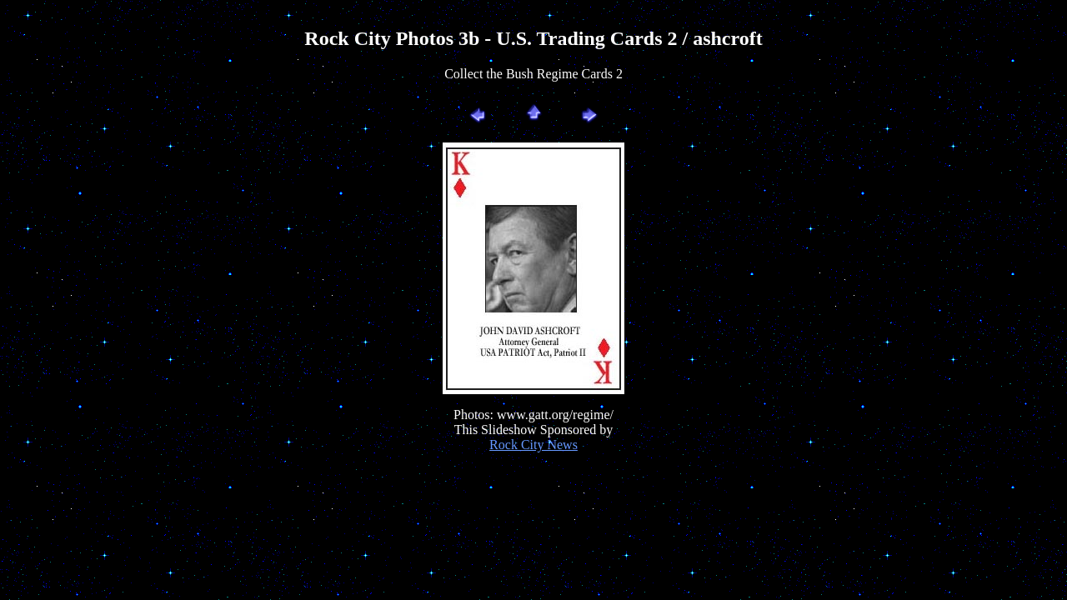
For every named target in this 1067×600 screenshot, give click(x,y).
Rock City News (533, 445)
